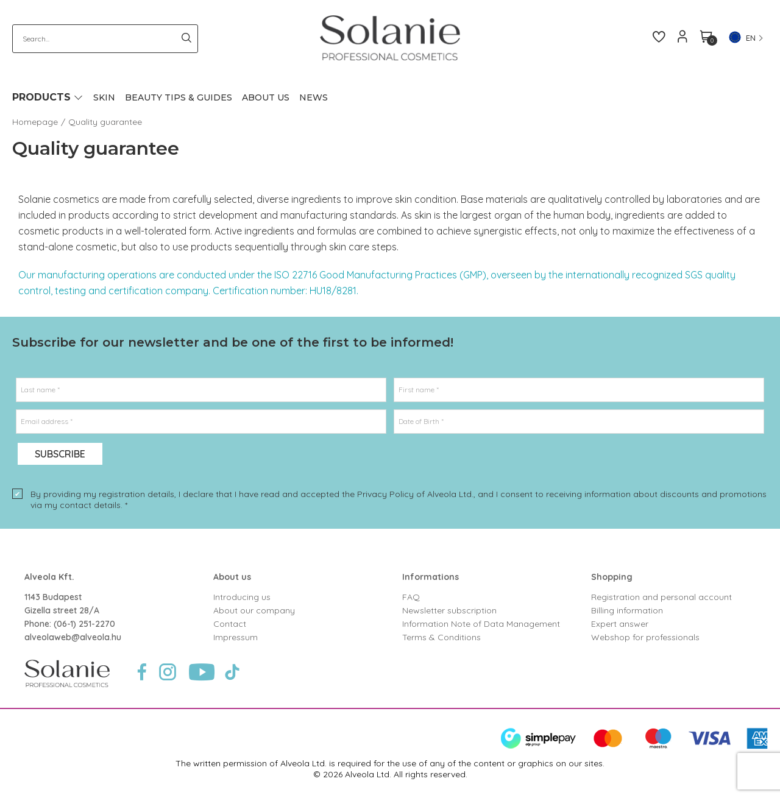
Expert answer (619, 623)
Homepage (35, 121)
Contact (229, 623)
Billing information (627, 610)
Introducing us (242, 596)
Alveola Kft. (49, 576)
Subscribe (60, 454)
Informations (430, 576)
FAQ (411, 596)
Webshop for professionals (645, 637)
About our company (254, 610)
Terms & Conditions (441, 637)
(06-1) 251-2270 (84, 623)
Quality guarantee (105, 121)
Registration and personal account (661, 596)
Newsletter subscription (449, 610)
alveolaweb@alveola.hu (72, 637)
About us (232, 576)
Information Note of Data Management (481, 623)
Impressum (235, 637)
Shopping (612, 576)
